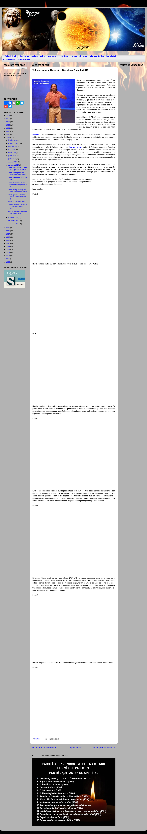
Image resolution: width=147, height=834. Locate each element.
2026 (8, 262)
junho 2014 (12, 156)
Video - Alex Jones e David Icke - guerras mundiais (17, 169)
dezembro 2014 (14, 224)
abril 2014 (12, 149)
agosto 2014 (12, 162)
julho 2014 (12, 159)
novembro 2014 (14, 221)
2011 (8, 128)
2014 (8, 137)
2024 (8, 256)
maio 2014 (12, 152)
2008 (8, 119)
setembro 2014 (13, 165)
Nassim (36, 134)
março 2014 (12, 146)
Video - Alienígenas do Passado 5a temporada (17, 174)
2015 (8, 228)
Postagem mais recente (44, 747)
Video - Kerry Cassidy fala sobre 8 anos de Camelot (17, 191)
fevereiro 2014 (13, 143)
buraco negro (75, 147)
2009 (8, 122)
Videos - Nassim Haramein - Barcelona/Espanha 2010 (17, 207)
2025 (8, 259)
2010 (8, 125)
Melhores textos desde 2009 (74, 56)
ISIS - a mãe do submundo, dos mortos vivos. (17, 213)
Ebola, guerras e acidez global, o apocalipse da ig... (17, 197)
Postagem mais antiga (104, 747)
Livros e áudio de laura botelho (104, 56)
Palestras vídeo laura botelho (16, 60)
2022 (8, 249)
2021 (8, 246)
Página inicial (10, 56)
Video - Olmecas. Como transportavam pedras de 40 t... (17, 185)
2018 (8, 237)
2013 (8, 134)
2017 (8, 234)
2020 (8, 243)
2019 (8, 240)
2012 (8, 131)
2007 (8, 116)
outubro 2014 (13, 217)
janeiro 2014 (12, 140)
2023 (8, 252)
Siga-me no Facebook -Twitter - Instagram (38, 56)
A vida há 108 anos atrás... (17, 202)
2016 (8, 231)
